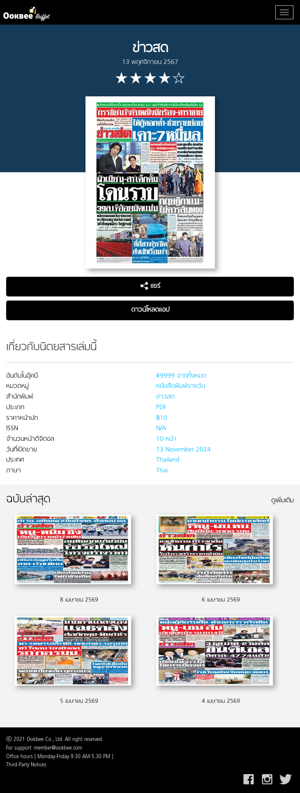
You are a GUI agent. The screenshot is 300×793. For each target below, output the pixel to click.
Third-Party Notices (26, 765)
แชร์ (150, 286)
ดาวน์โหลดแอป (150, 310)
